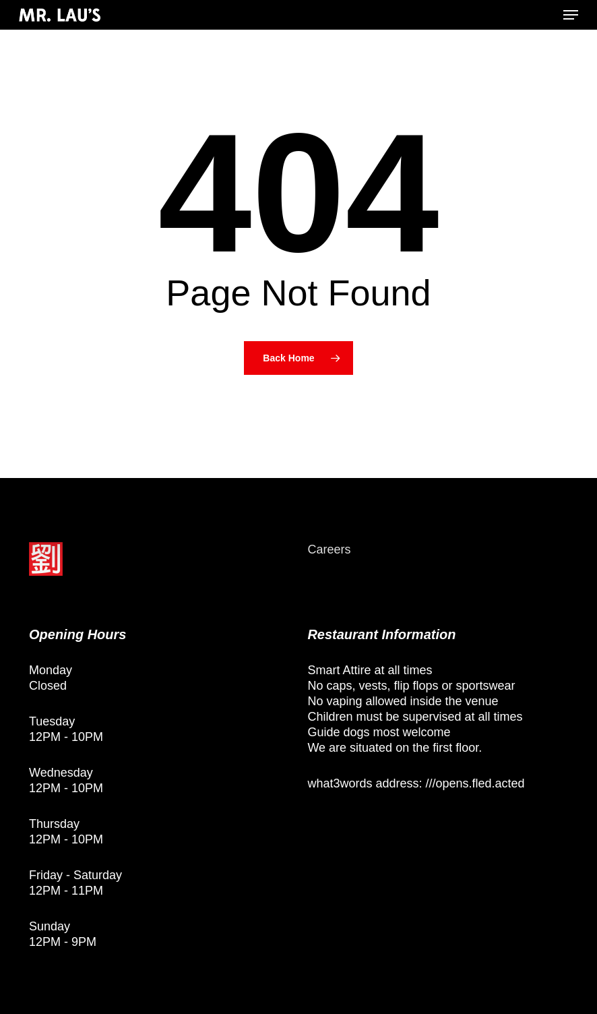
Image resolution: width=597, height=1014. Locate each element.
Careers (328, 549)
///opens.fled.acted (474, 783)
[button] (570, 15)
